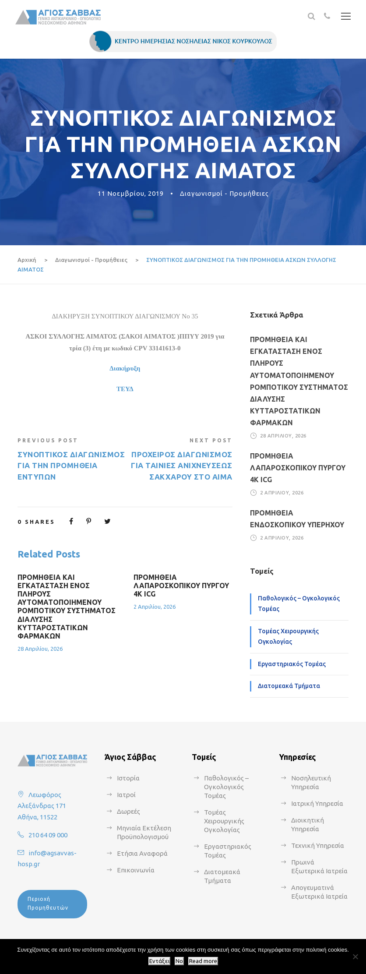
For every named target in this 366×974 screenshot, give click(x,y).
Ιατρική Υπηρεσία (317, 803)
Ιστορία (128, 778)
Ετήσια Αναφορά (142, 853)
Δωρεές (128, 811)
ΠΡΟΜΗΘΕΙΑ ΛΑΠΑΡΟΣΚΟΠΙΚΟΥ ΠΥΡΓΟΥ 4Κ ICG (181, 585)
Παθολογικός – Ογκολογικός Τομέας (299, 603)
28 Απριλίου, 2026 (40, 649)
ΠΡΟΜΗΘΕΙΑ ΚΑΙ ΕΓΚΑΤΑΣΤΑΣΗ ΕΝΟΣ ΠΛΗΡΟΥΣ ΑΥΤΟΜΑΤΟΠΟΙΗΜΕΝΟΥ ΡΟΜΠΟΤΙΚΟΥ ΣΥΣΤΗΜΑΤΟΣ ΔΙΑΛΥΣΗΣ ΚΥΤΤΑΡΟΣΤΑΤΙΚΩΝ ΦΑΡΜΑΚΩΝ (67, 606)
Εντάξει (159, 961)
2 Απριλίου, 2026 (155, 606)
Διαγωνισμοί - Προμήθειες (224, 193)
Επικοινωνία (136, 870)
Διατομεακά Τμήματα (289, 685)
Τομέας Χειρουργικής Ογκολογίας (288, 636)
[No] (355, 956)
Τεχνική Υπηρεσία (317, 845)
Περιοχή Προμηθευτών (48, 903)
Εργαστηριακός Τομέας (292, 663)
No (179, 961)
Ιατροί (126, 794)
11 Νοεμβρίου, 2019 (131, 193)
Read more (203, 961)
